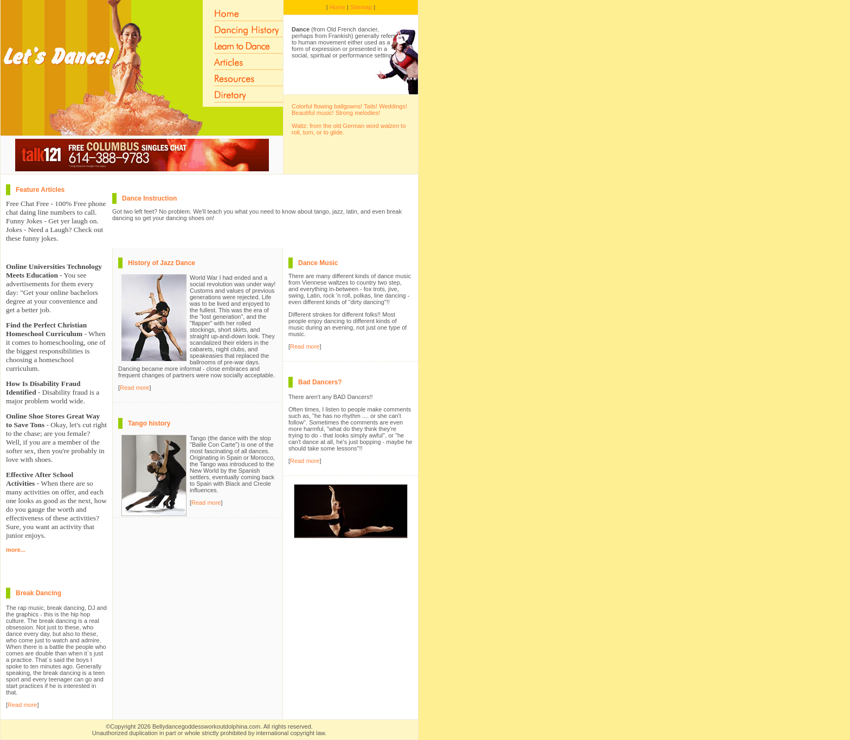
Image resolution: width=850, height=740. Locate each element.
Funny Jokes (24, 221)
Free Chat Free (27, 204)
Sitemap (361, 7)
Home (337, 7)
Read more (22, 705)
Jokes (14, 230)
